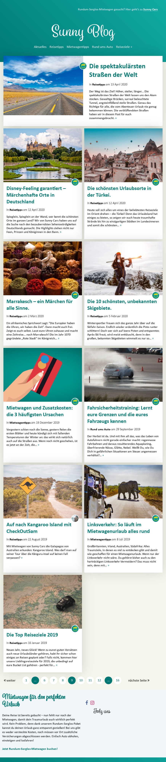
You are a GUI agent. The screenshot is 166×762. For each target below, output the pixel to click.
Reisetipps (57, 47)
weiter (10, 680)
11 (90, 680)
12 (99, 680)
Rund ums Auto (102, 47)
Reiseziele (123, 47)
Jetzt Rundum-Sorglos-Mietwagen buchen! (30, 748)
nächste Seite (137, 680)
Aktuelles (40, 47)
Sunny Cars (150, 9)
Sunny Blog (83, 33)
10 (81, 680)
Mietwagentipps (78, 47)
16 (117, 680)
